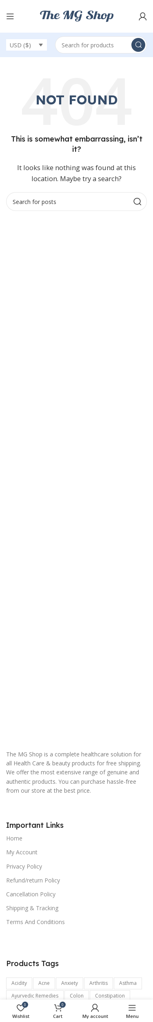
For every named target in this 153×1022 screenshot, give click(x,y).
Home (14, 838)
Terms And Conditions (35, 922)
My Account (22, 852)
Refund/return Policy (33, 880)
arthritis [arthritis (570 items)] (98, 983)
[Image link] (76, 670)
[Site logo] (76, 15)
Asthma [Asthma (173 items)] (128, 983)
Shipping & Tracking (32, 908)
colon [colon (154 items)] (77, 995)
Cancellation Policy (30, 894)
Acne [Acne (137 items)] (44, 983)
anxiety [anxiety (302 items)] (69, 983)
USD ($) (20, 45)
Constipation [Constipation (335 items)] (110, 995)
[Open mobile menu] (10, 16)
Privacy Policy (24, 866)
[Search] (101, 44)
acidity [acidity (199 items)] (19, 983)
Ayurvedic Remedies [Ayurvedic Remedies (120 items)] (34, 995)
